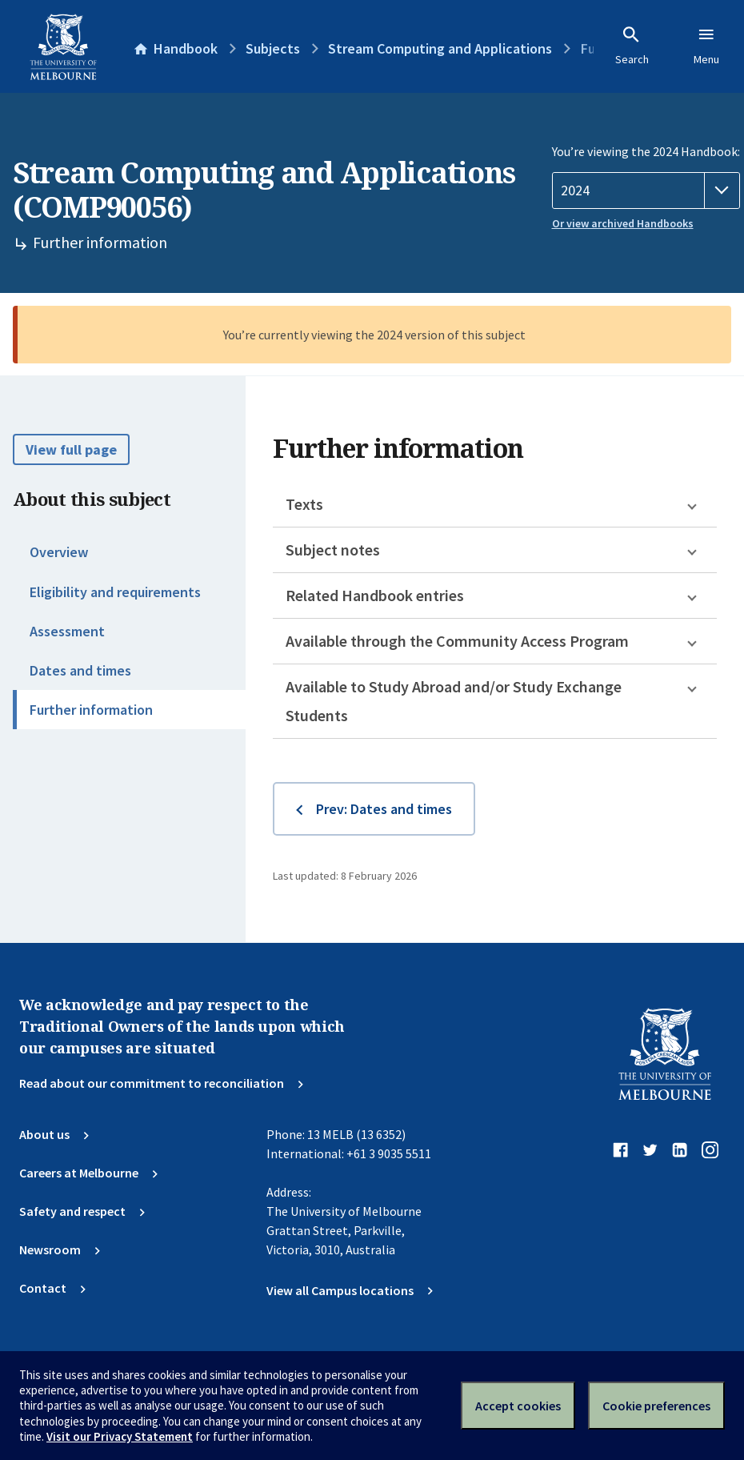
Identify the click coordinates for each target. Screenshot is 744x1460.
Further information (91, 709)
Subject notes (333, 549)
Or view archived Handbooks (623, 223)
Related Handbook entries (375, 595)
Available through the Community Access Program (457, 641)
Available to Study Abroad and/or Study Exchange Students (454, 700)
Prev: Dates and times (384, 809)
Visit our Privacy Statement (119, 1436)
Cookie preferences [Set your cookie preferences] (656, 1406)
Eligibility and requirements (115, 592)
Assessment (67, 631)
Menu (706, 45)
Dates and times (80, 670)
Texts (304, 504)
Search (632, 45)
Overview (59, 552)
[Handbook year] (646, 190)
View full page (71, 449)
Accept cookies (518, 1406)
